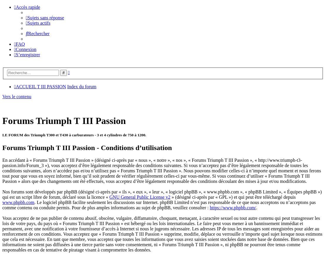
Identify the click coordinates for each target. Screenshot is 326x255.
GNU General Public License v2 (139, 197)
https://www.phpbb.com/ (233, 207)
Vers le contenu (16, 96)
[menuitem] (45, 17)
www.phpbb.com (18, 202)
